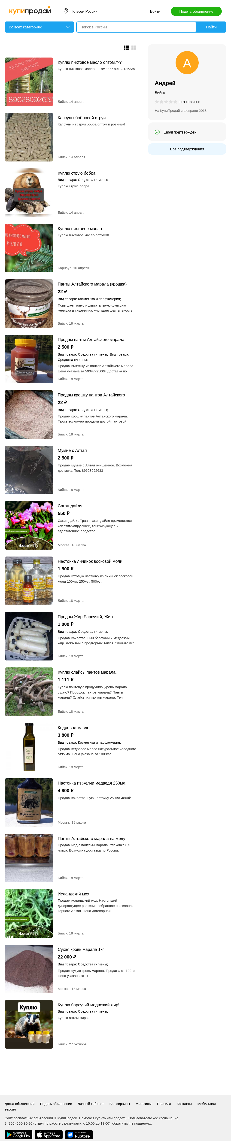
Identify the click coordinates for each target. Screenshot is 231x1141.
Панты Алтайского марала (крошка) (92, 284)
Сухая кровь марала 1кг (81, 949)
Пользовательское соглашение (153, 1118)
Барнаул (64, 268)
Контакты (184, 1104)
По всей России (84, 11)
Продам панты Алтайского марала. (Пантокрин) (91, 339)
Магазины (144, 1104)
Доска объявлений (19, 1104)
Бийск (62, 101)
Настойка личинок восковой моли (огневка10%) (90, 561)
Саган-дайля (70, 506)
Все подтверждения (187, 149)
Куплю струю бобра (76, 173)
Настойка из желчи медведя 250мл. (92, 783)
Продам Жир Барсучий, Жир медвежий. (85, 617)
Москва (64, 545)
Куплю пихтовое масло (80, 228)
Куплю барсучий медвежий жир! (88, 1005)
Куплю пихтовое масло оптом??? (90, 62)
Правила (164, 1104)
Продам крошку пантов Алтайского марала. (91, 395)
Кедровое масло (73, 727)
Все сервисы (119, 1104)
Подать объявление (196, 11)
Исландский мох (73, 894)
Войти (155, 11)
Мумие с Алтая (72, 450)
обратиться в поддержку (131, 1123)
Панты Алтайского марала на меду (91, 838)
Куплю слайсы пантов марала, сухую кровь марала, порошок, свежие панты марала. (87, 672)
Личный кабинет (91, 1104)
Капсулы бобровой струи (82, 118)
